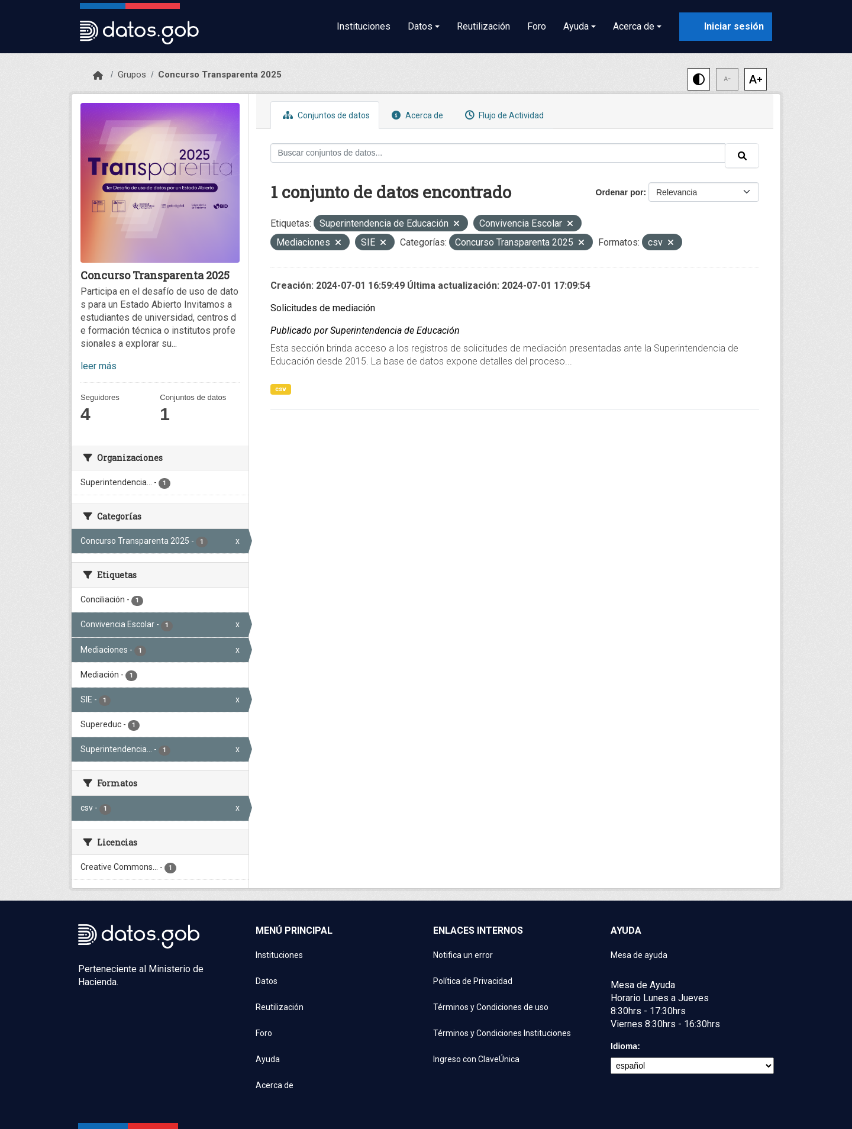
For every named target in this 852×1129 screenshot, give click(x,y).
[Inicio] (98, 75)
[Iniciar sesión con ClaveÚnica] (725, 26)
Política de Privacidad (472, 981)
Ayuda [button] (576, 26)
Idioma (624, 1046)
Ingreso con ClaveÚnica (476, 1059)
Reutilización (483, 26)
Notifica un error (463, 955)
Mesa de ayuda (639, 955)
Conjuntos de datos (325, 115)
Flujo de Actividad (503, 115)
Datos (266, 981)
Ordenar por (620, 192)
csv (280, 389)
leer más (98, 366)
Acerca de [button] (633, 26)
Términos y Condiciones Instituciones (502, 1033)
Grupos (132, 74)
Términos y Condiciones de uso (490, 1007)
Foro (536, 26)
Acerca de (416, 115)
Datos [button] (420, 26)
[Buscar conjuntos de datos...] (498, 153)
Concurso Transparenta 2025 (220, 74)
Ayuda (268, 1059)
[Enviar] (742, 155)
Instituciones (363, 26)
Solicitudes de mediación (322, 308)
